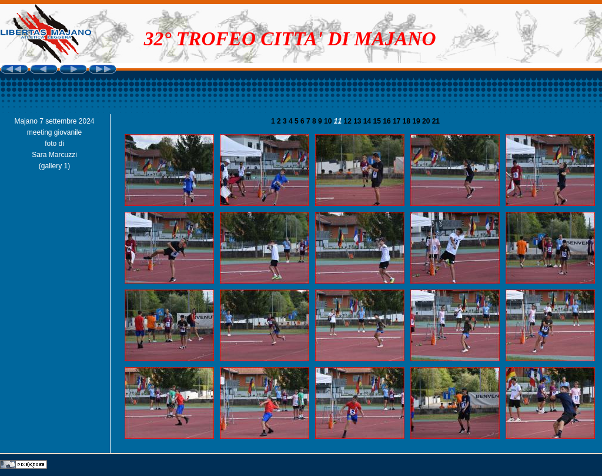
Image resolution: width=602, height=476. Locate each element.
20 (427, 121)
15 (378, 121)
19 (417, 121)
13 (358, 121)
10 (329, 121)
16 (388, 121)
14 (368, 121)
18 (408, 121)
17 (398, 121)
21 (436, 121)
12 (348, 121)
